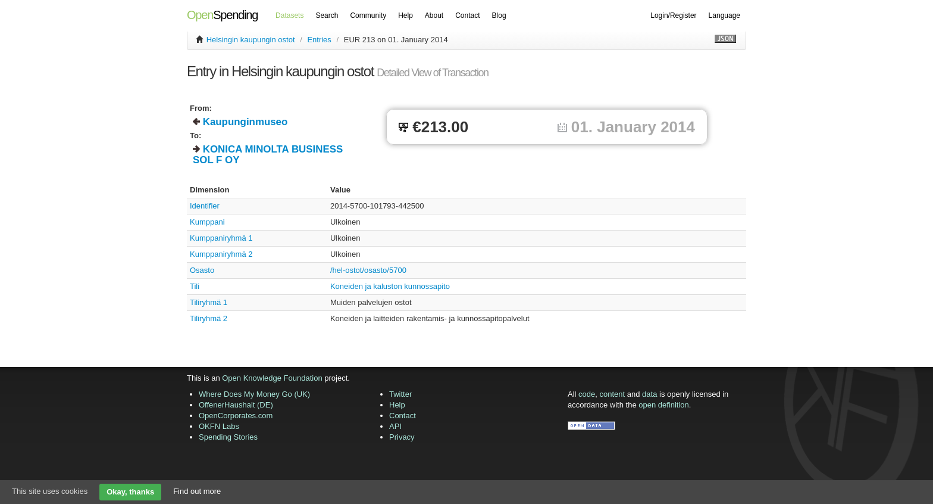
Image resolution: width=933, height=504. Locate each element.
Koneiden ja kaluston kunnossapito (390, 286)
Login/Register (673, 15)
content (612, 394)
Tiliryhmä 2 (208, 318)
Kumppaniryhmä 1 (221, 238)
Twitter (400, 394)
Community (368, 15)
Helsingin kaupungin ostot (250, 39)
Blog (499, 15)
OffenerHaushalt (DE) (236, 404)
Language (724, 15)
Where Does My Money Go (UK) (254, 394)
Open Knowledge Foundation (272, 378)
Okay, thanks (130, 491)
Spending (222, 14)
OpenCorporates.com (236, 415)
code (586, 394)
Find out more (197, 491)
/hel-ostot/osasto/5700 (368, 270)
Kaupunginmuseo (245, 121)
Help (405, 15)
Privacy (402, 437)
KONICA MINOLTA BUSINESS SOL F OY (268, 155)
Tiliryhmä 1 (208, 302)
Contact (467, 15)
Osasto (202, 270)
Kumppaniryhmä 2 (221, 254)
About (434, 15)
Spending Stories (228, 437)
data (649, 394)
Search (326, 15)
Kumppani (207, 221)
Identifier (205, 205)
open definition (663, 404)
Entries (319, 39)
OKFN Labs (219, 426)
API (395, 426)
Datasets (289, 15)
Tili (194, 286)
